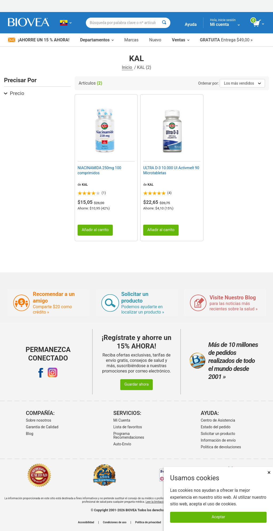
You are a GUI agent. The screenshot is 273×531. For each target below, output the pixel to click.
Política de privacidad (148, 522)
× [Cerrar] (269, 472)
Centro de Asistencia (218, 420)
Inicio (127, 67)
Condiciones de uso (114, 522)
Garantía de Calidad (42, 427)
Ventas (180, 39)
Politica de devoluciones (221, 447)
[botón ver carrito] (259, 23)
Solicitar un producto (218, 433)
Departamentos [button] (97, 39)
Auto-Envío (122, 444)
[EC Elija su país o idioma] (65, 22)
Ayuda (191, 24)
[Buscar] (164, 23)
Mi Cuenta (121, 420)
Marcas (131, 39)
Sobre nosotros (38, 420)
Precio (14, 93)
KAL (85, 185)
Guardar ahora (136, 384)
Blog (29, 433)
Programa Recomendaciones (128, 435)
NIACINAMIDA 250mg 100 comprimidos (99, 170)
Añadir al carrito (95, 230)
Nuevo (155, 39)
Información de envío (218, 440)
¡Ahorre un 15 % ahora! (38, 39)
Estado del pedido (215, 427)
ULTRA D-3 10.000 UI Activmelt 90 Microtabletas (171, 170)
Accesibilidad (86, 522)
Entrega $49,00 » (226, 39)
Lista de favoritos (127, 427)
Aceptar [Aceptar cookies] (218, 517)
